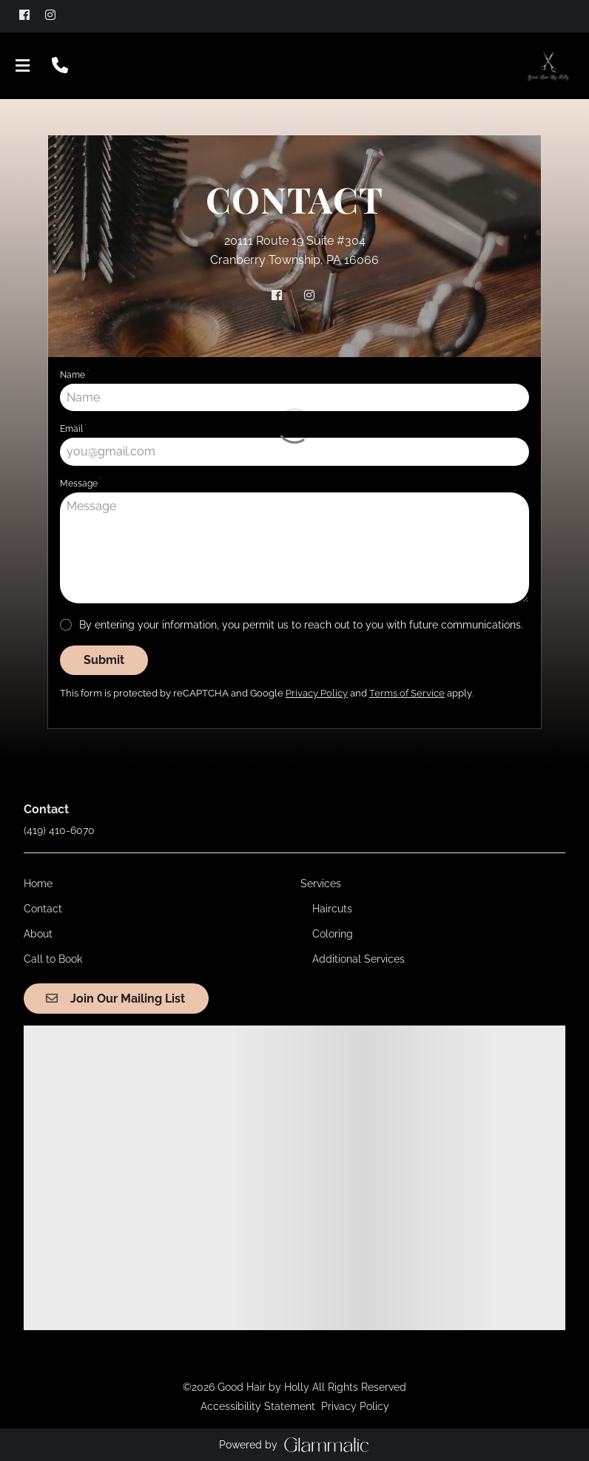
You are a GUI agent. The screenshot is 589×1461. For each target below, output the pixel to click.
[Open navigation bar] (23, 66)
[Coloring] (332, 934)
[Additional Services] (358, 959)
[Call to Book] (53, 959)
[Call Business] (60, 65)
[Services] (320, 883)
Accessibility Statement (258, 1406)
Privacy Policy (355, 1406)
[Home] (38, 883)
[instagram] (57, 15)
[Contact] (43, 909)
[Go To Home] (548, 66)
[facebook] (31, 15)
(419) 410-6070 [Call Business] (59, 830)
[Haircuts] (332, 909)
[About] (38, 934)
